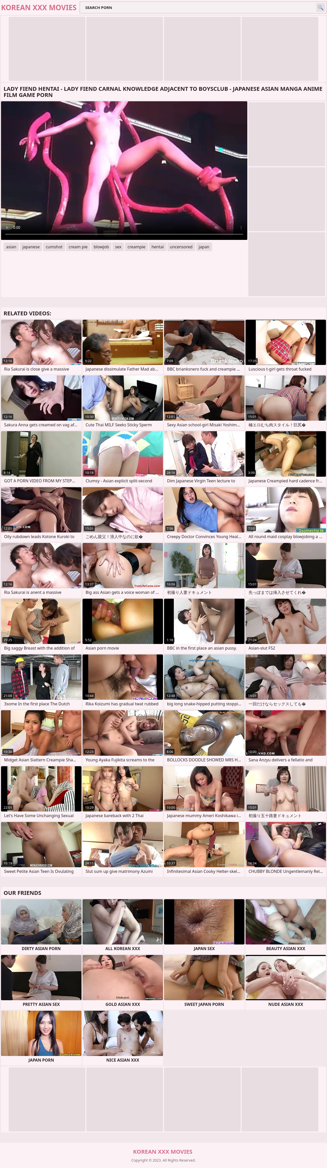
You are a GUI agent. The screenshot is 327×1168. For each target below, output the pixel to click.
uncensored (181, 247)
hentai (157, 247)
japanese (31, 247)
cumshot (54, 247)
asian (11, 247)
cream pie (78, 247)
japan (204, 247)
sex (118, 247)
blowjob (101, 247)
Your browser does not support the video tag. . (124, 170)
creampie (136, 247)
